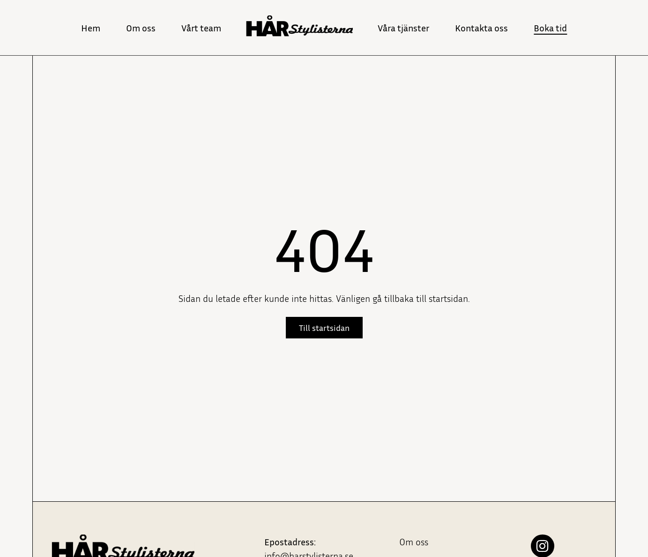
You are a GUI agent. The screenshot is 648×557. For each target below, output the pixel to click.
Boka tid (550, 27)
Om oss (141, 27)
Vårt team (201, 27)
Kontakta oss (481, 27)
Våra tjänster (403, 27)
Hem (90, 27)
